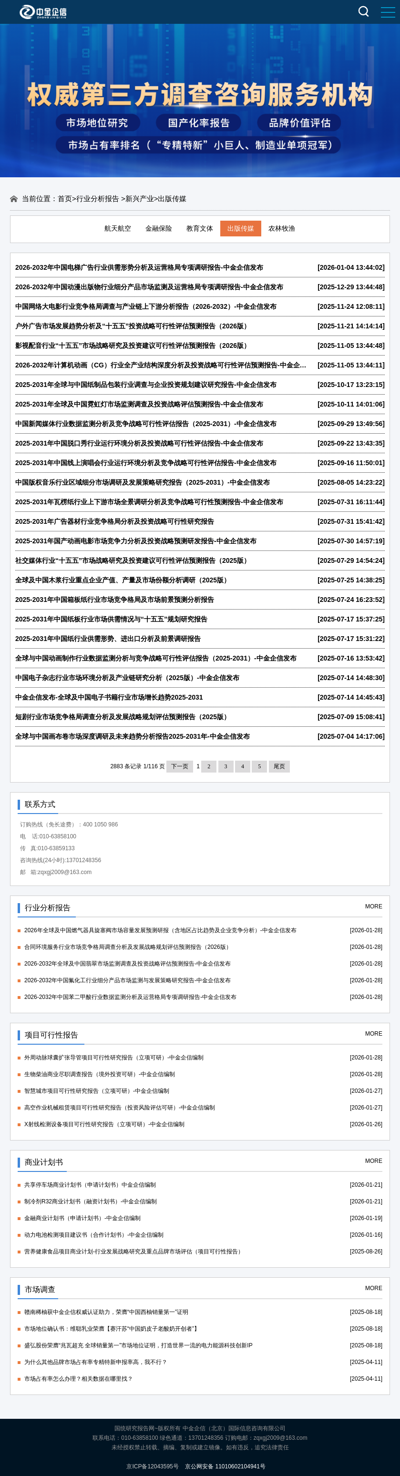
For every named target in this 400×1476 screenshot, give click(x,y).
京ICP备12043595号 (152, 1466)
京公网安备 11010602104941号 (225, 1466)
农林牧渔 (281, 228)
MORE (373, 906)
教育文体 (199, 228)
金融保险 (158, 228)
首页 (65, 198)
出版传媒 (240, 228)
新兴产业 (139, 198)
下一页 (179, 766)
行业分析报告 (98, 198)
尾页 (279, 766)
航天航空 (117, 228)
